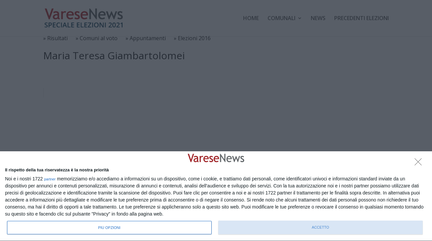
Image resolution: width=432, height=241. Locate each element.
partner (50, 179)
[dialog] (216, 196)
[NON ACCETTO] (420, 163)
